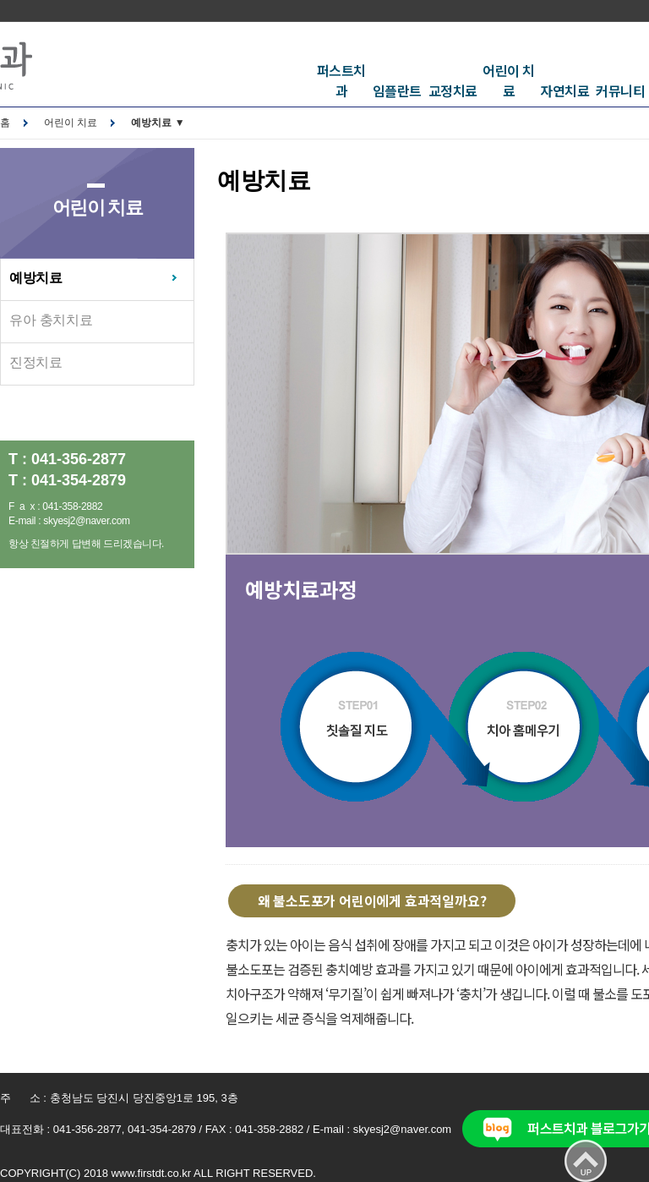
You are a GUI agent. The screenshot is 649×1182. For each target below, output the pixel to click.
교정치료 (452, 90)
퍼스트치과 (341, 80)
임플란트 (397, 90)
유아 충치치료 (50, 320)
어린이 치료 (509, 80)
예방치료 (36, 278)
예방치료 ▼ (157, 123)
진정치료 (36, 362)
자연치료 (564, 90)
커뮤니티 (620, 90)
